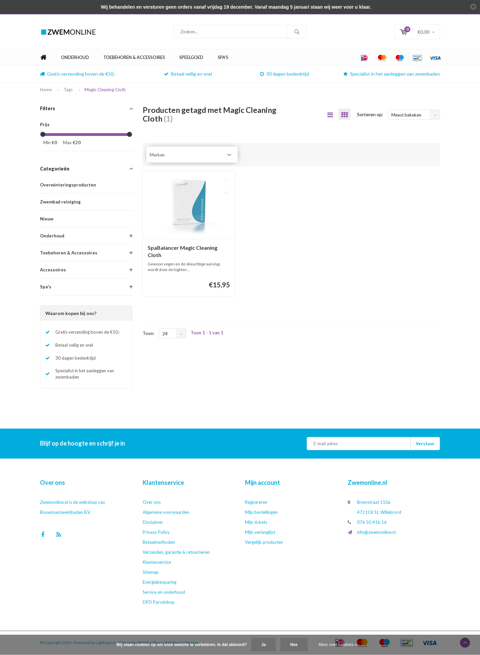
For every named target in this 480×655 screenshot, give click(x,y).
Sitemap (151, 572)
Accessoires (53, 270)
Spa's (223, 58)
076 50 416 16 (372, 522)
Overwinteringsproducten (68, 185)
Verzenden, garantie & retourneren (176, 552)
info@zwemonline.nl (376, 532)
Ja (263, 644)
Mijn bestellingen (261, 512)
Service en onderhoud (164, 592)
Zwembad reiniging (60, 202)
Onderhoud (75, 58)
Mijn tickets (256, 522)
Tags (68, 90)
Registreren (256, 502)
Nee (294, 644)
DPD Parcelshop (159, 602)
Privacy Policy (156, 532)
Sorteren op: (370, 115)
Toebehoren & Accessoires (134, 58)
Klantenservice (157, 562)
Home (43, 58)
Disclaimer (153, 522)
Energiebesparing (159, 582)
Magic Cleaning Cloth (105, 90)
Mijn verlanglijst (260, 532)
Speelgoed (191, 58)
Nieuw (46, 219)
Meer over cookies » (338, 644)
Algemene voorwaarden (166, 512)
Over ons (152, 502)
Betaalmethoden (159, 542)
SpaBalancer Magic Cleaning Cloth (182, 252)
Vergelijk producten (264, 542)
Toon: (148, 334)
